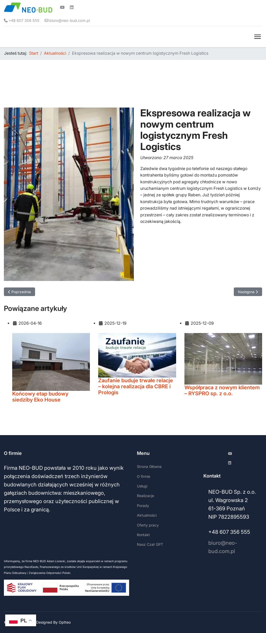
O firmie (143, 476)
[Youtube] (62, 7)
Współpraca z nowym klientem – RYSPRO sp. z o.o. (222, 390)
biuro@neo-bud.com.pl (70, 20)
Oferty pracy (148, 525)
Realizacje (145, 496)
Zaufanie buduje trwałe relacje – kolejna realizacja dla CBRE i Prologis (135, 386)
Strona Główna (149, 467)
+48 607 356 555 (24, 20)
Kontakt (143, 534)
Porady (143, 505)
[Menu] (257, 36)
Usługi (142, 486)
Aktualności (147, 515)
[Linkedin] (72, 7)
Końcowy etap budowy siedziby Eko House (40, 397)
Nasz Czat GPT (150, 544)
